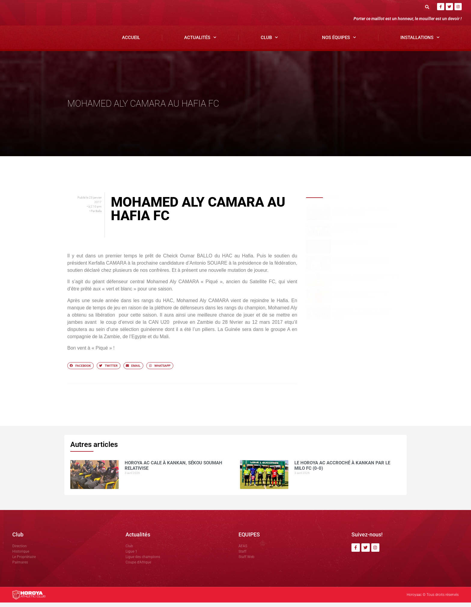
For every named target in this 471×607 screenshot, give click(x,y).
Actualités (200, 42)
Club (269, 42)
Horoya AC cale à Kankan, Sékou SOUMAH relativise (360, 216)
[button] (427, 7)
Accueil (131, 42)
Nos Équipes (339, 42)
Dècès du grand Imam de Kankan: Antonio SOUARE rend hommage (360, 266)
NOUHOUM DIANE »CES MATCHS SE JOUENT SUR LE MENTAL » (360, 299)
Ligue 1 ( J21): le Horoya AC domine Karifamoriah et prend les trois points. (362, 317)
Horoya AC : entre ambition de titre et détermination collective (366, 283)
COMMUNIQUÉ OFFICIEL (350, 247)
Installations (420, 42)
